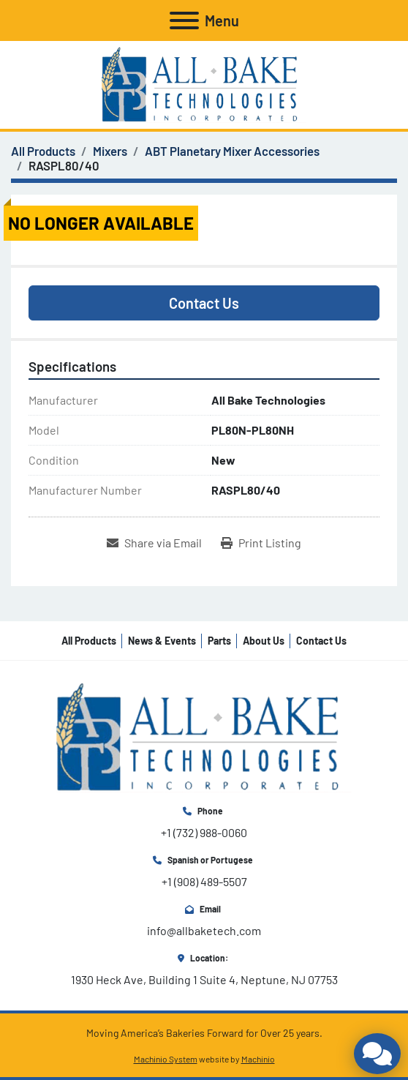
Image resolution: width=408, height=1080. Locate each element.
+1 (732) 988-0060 (204, 832)
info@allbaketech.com (204, 930)
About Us (263, 640)
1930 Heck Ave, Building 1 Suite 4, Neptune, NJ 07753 (204, 979)
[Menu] (184, 20)
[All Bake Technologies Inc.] (204, 736)
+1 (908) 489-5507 (204, 881)
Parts (219, 640)
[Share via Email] (154, 543)
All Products (88, 640)
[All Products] (43, 150)
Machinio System (165, 1059)
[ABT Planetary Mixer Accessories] (232, 150)
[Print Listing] (261, 543)
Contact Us (204, 303)
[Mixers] (110, 150)
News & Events (162, 640)
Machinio (258, 1059)
